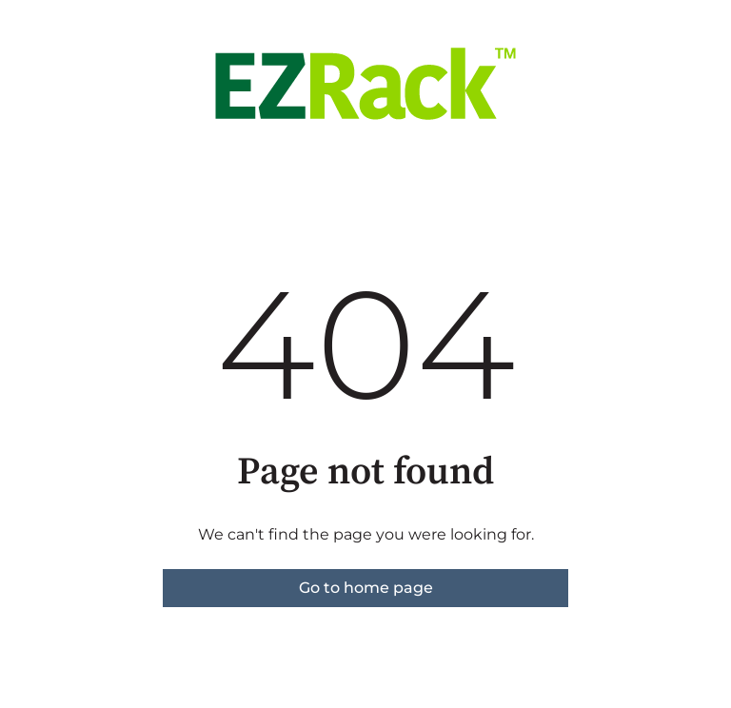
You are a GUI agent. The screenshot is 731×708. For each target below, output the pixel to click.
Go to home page (366, 588)
